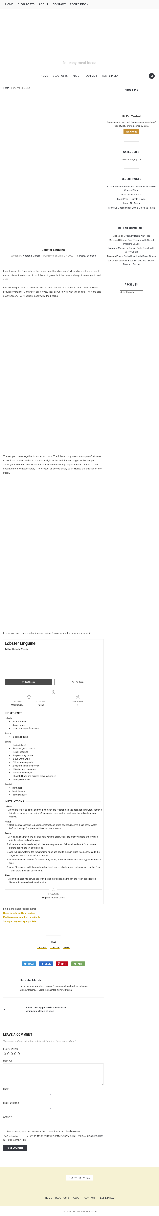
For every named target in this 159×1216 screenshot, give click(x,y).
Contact (59, 4)
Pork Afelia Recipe (131, 194)
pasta (66, 946)
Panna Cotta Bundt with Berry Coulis (136, 253)
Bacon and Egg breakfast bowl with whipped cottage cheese (51, 1008)
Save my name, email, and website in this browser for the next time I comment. (43, 1130)
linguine (42, 946)
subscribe (97, 1134)
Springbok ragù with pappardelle (22, 920)
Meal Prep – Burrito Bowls (131, 198)
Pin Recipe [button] (78, 682)
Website (7, 1115)
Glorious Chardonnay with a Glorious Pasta (131, 206)
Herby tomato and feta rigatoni (21, 911)
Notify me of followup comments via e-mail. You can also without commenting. (53, 1136)
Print (81, 962)
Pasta (82, 255)
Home (9, 4)
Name (6, 1087)
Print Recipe (28, 682)
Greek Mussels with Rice (137, 234)
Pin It (64, 962)
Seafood (91, 255)
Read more (131, 131)
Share (47, 962)
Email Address (11, 1101)
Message (7, 1059)
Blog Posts (26, 4)
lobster (55, 946)
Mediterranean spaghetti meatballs (23, 916)
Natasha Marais (31, 255)
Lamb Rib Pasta (131, 202)
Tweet (30, 962)
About (43, 4)
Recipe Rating (10, 1047)
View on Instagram (79, 1176)
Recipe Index (79, 4)
